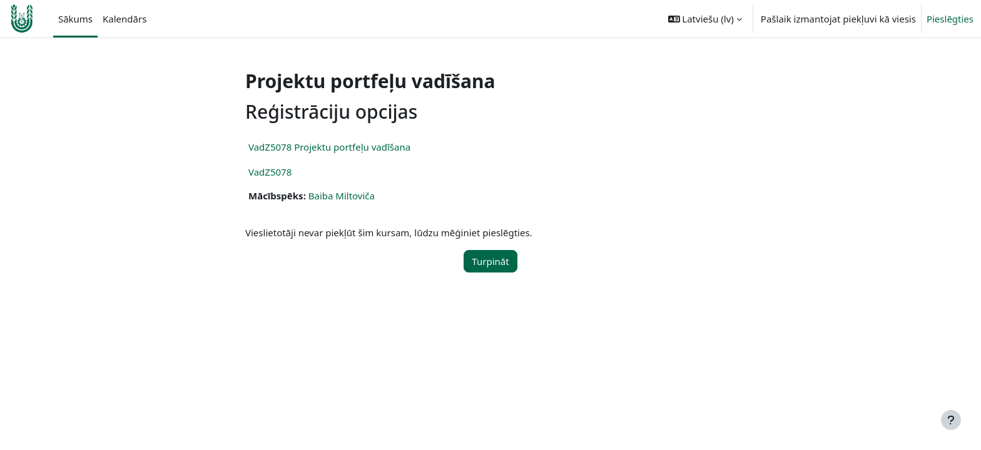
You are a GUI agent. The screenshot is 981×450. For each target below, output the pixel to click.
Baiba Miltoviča (341, 195)
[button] (705, 19)
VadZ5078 (270, 172)
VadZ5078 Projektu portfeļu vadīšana (329, 147)
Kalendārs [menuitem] (124, 18)
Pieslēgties (950, 18)
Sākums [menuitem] (75, 18)
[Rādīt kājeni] (951, 420)
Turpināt (490, 261)
